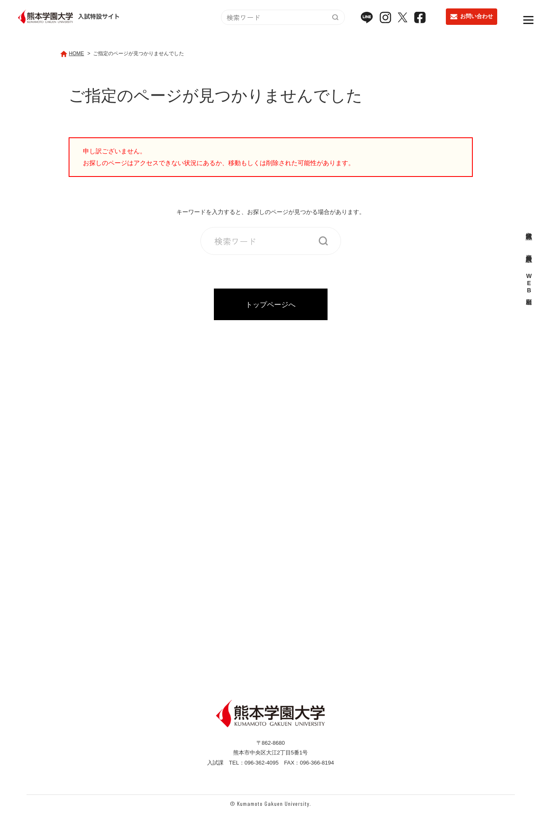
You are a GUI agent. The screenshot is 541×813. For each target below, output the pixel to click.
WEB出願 (528, 284)
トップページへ (270, 304)
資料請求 (528, 251)
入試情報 (528, 228)
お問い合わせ (471, 19)
